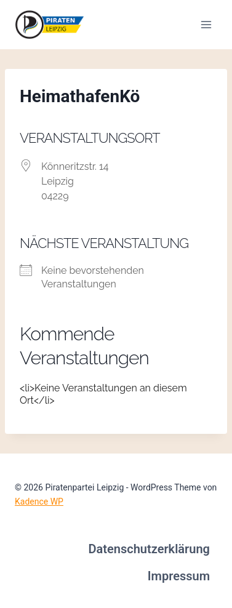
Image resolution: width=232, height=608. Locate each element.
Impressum (179, 576)
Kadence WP (39, 501)
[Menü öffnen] (205, 24)
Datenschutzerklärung (149, 549)
